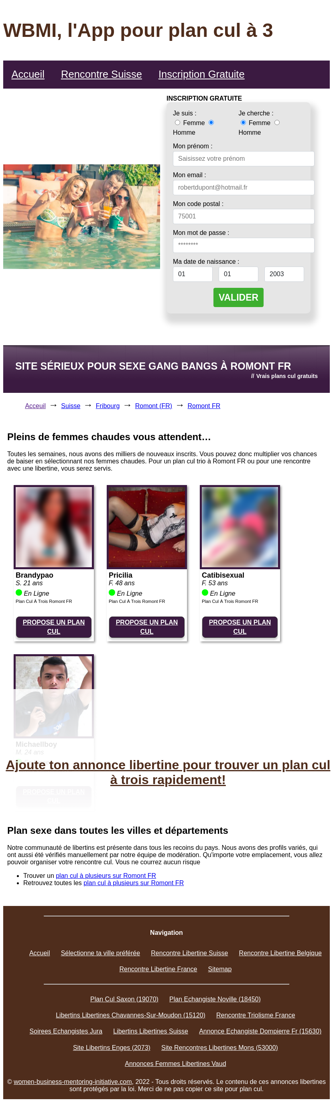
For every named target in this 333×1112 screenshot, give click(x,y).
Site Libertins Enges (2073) (111, 1047)
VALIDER (238, 297)
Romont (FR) (153, 405)
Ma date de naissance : (206, 261)
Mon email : (189, 175)
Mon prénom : (193, 146)
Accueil (28, 74)
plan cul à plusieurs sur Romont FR (106, 875)
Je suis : (185, 113)
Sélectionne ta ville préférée (100, 953)
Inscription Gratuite (201, 74)
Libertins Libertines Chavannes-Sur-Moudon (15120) (130, 1015)
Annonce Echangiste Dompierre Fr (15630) (260, 1031)
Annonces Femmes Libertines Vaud (175, 1063)
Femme (191, 122)
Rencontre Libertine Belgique (280, 953)
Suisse (70, 405)
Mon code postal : (198, 203)
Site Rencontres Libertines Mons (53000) (219, 1047)
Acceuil (35, 405)
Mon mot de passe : (201, 232)
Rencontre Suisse (101, 74)
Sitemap (220, 969)
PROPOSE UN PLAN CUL (54, 627)
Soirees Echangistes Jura (66, 1031)
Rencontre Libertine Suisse (189, 953)
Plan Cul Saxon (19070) (124, 999)
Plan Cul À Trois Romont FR (44, 601)
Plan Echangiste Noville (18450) (215, 999)
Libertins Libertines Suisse (150, 1031)
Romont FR (204, 405)
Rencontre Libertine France (158, 969)
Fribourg (108, 405)
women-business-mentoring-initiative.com (73, 1081)
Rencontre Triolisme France (255, 1015)
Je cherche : (256, 113)
